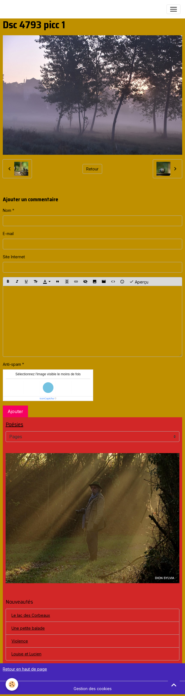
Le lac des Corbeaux (30, 615)
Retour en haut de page (25, 669)
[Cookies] (12, 684)
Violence (19, 641)
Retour (92, 169)
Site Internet (14, 256)
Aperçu (138, 281)
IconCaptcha (47, 398)
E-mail (8, 233)
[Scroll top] (174, 685)
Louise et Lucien (26, 654)
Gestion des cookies (93, 688)
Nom (7, 210)
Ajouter (15, 411)
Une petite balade (28, 628)
